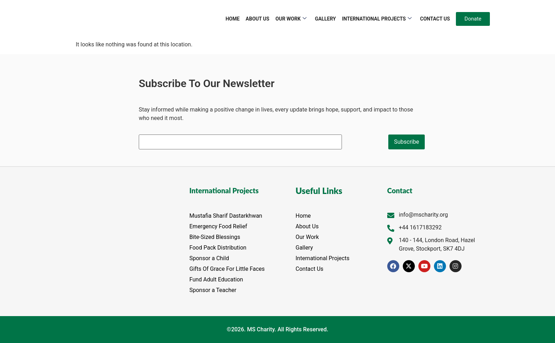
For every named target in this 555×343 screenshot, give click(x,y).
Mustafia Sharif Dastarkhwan (225, 215)
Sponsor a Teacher (212, 290)
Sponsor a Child (209, 258)
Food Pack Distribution (217, 247)
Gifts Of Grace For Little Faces (227, 268)
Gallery (325, 19)
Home (233, 19)
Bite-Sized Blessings (214, 237)
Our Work (291, 19)
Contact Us (435, 19)
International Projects (377, 19)
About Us (258, 19)
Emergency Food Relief (218, 226)
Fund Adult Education (216, 279)
